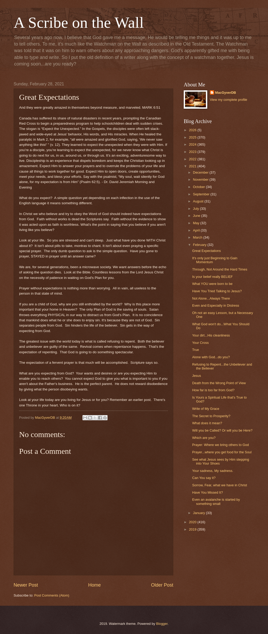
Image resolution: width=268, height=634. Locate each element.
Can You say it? (203, 478)
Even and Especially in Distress (215, 305)
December (201, 172)
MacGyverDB (225, 93)
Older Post (162, 585)
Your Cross (200, 343)
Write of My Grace (205, 409)
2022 (193, 159)
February (200, 245)
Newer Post (26, 585)
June (197, 216)
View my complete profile (228, 100)
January (199, 513)
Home (94, 585)
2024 (193, 144)
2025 (193, 137)
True (195, 350)
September (201, 194)
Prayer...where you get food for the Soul (222, 452)
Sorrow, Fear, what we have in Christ (219, 485)
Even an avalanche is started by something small (216, 501)
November (201, 179)
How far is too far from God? (213, 390)
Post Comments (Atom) (51, 595)
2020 (193, 522)
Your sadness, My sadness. (212, 471)
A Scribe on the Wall (79, 22)
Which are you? (203, 438)
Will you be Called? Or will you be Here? (222, 430)
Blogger (162, 624)
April (196, 230)
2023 (193, 152)
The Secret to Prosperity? (211, 416)
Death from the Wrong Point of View (219, 383)
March (198, 237)
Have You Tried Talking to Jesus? (217, 291)
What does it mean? (207, 423)
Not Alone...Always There (211, 298)
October (199, 187)
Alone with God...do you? (211, 357)
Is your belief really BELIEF (212, 277)
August (198, 201)
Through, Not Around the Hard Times (219, 269)
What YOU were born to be (212, 284)
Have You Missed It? (207, 492)
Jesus (196, 376)
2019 (193, 529)
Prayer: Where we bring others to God (220, 445)
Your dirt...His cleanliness (211, 335)
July (196, 209)
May (196, 223)
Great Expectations (206, 251)
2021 (193, 166)
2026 (193, 130)
